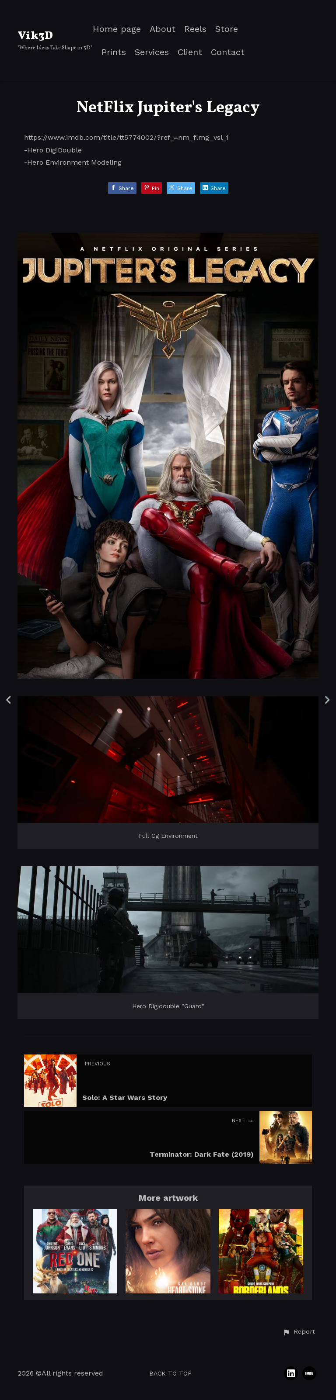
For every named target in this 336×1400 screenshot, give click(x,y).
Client (190, 52)
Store (226, 29)
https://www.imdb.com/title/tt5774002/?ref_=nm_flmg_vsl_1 (126, 137)
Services (152, 52)
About (162, 29)
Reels (195, 29)
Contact (228, 52)
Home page (117, 29)
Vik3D (35, 36)
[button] (298, 1331)
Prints (114, 52)
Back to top (170, 1373)
